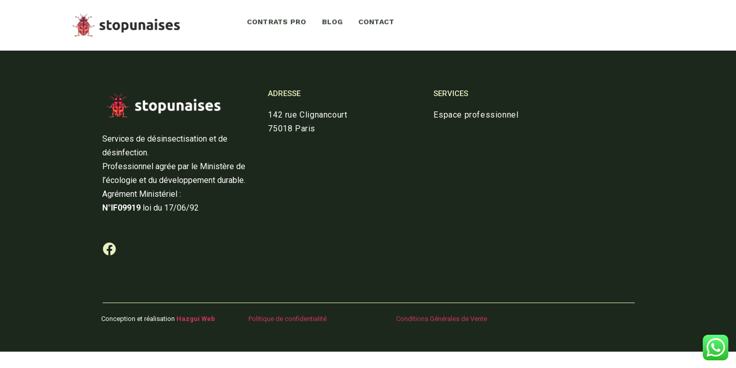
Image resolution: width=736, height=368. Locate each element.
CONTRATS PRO (277, 20)
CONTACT (376, 20)
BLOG (332, 20)
